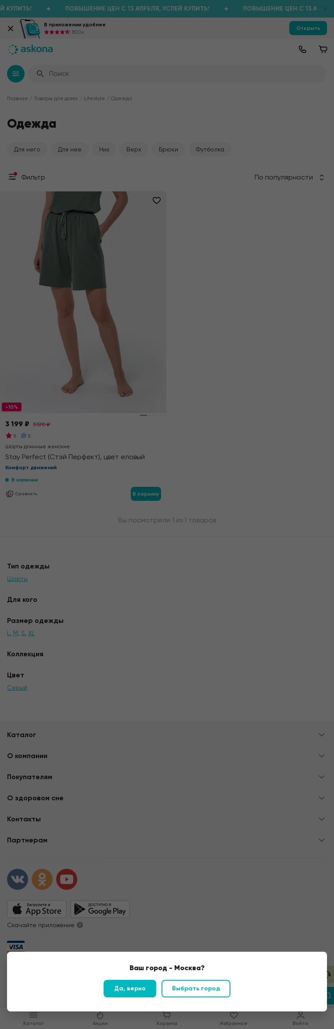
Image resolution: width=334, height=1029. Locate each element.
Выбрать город (196, 988)
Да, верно (130, 988)
